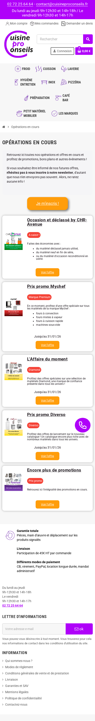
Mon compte (16, 23)
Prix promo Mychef (46, 286)
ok (79, 629)
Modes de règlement (19, 667)
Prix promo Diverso (46, 414)
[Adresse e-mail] (34, 628)
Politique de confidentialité (23, 698)
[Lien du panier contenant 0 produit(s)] (84, 51)
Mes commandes (44, 23)
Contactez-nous (16, 704)
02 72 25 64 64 (20, 4)
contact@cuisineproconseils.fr (62, 4)
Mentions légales (16, 692)
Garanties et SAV (16, 686)
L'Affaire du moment (47, 359)
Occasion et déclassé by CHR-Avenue (57, 222)
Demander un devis (77, 23)
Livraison (11, 679)
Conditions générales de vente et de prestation (37, 673)
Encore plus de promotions (54, 470)
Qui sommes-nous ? (18, 661)
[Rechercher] (65, 39)
